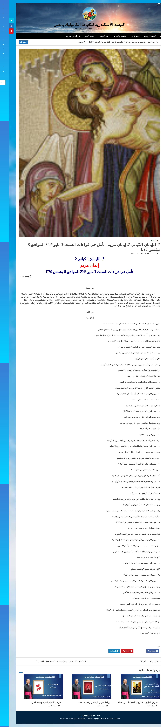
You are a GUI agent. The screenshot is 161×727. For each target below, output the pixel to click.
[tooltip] (2, 20)
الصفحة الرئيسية (141, 36)
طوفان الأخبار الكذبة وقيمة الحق (37, 702)
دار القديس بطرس (64, 36)
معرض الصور (81, 36)
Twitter (131, 651)
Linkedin (105, 651)
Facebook (144, 651)
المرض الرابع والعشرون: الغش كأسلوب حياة (129, 702)
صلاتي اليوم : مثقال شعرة (142, 661)
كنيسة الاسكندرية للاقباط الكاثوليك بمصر (80, 24)
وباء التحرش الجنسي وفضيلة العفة (85, 702)
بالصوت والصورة (111, 36)
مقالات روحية (145, 240)
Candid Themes (104, 719)
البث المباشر (95, 36)
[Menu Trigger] (150, 5)
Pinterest (118, 651)
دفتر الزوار (126, 36)
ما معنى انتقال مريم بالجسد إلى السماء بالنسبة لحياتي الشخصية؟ (51, 661)
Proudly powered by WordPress (63, 719)
